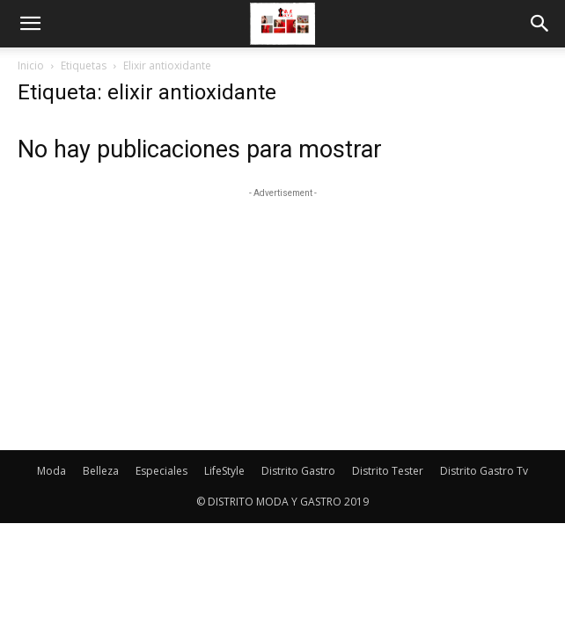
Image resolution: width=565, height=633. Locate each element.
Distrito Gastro (298, 470)
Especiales (161, 470)
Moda (51, 470)
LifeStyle (224, 470)
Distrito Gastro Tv (484, 470)
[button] (30, 23)
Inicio (31, 65)
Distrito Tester (387, 470)
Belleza (101, 470)
